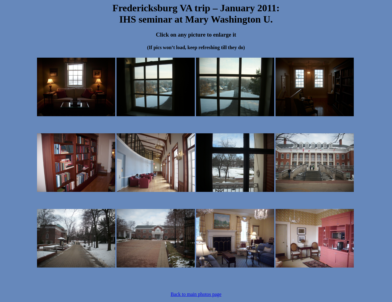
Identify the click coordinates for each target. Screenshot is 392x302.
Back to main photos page (196, 294)
